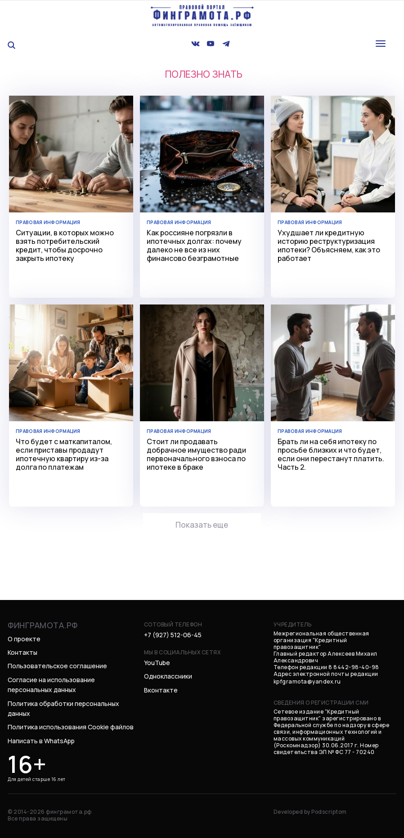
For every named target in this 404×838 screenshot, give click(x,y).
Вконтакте (161, 686)
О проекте (24, 635)
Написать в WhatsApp (41, 737)
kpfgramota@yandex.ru (307, 678)
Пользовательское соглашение (57, 662)
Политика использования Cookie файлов (71, 723)
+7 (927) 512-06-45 (173, 631)
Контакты (22, 648)
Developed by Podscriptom (310, 808)
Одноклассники (168, 673)
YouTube (157, 659)
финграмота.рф (43, 621)
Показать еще (201, 523)
